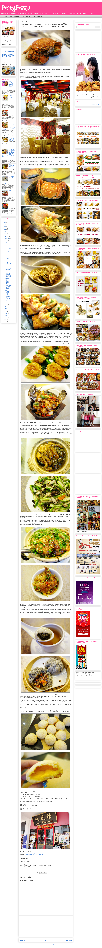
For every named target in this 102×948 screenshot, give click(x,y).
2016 (5, 231)
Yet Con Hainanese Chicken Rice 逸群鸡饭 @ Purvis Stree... (8, 274)
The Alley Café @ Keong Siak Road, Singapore (8, 287)
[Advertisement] (45, 926)
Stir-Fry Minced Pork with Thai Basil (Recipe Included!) (12, 139)
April (6, 311)
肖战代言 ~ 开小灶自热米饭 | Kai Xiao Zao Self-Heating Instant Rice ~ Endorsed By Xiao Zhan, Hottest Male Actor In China (8, 55)
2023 (5, 221)
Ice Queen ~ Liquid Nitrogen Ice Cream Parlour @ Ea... (8, 281)
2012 (5, 321)
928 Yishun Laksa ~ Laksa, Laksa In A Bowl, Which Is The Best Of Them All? (12, 193)
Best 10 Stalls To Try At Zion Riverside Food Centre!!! (12, 112)
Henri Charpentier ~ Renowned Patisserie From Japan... (8, 244)
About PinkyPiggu (14, 16)
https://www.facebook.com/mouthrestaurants (34, 854)
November (7, 238)
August (6, 304)
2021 (5, 222)
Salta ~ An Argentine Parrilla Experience (11, 205)
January (6, 317)
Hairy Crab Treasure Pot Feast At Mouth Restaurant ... (8, 292)
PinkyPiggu (15, 8)
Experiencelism (26, 16)
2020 (5, 224)
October (6, 240)
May (6, 310)
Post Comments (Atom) (49, 944)
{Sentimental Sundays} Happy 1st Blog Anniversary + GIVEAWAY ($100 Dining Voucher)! (8, 84)
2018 (5, 228)
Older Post (69, 940)
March (6, 313)
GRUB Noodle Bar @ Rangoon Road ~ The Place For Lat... (8, 267)
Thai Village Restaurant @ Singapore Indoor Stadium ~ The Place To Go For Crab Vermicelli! (8, 126)
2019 (5, 226)
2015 (5, 233)
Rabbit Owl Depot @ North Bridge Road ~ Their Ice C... (8, 256)
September (7, 303)
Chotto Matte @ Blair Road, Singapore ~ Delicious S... (8, 261)
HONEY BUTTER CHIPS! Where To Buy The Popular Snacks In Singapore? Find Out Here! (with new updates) (8, 99)
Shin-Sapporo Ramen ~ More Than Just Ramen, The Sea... (8, 298)
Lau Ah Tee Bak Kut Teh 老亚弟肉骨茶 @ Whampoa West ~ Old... (8, 250)
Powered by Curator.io (95, 104)
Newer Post (23, 940)
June (6, 308)
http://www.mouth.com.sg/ (29, 853)
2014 (5, 235)
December (7, 236)
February (7, 315)
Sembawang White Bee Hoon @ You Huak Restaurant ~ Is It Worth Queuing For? (8, 180)
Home (5, 16)
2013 (5, 319)
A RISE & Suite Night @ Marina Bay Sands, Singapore (12, 166)
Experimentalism (38, 16)
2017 (5, 229)
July (6, 306)
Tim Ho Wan (36, 703)
